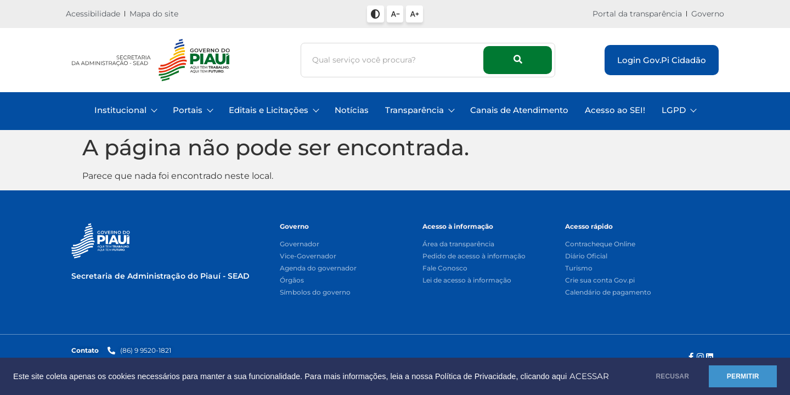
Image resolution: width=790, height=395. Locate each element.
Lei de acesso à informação (466, 280)
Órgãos (292, 280)
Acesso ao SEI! (615, 110)
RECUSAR (668, 374)
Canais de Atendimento (519, 110)
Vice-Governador (308, 256)
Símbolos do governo (315, 292)
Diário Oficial (586, 256)
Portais (192, 110)
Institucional (125, 110)
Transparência (419, 110)
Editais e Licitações (273, 110)
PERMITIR (741, 374)
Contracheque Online (600, 244)
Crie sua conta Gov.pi (600, 280)
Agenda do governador (318, 268)
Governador (299, 244)
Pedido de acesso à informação (474, 256)
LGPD (679, 110)
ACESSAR (50, 381)
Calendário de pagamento (608, 292)
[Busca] (393, 60)
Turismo (578, 268)
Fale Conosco (444, 268)
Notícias (352, 110)
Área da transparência (458, 244)
